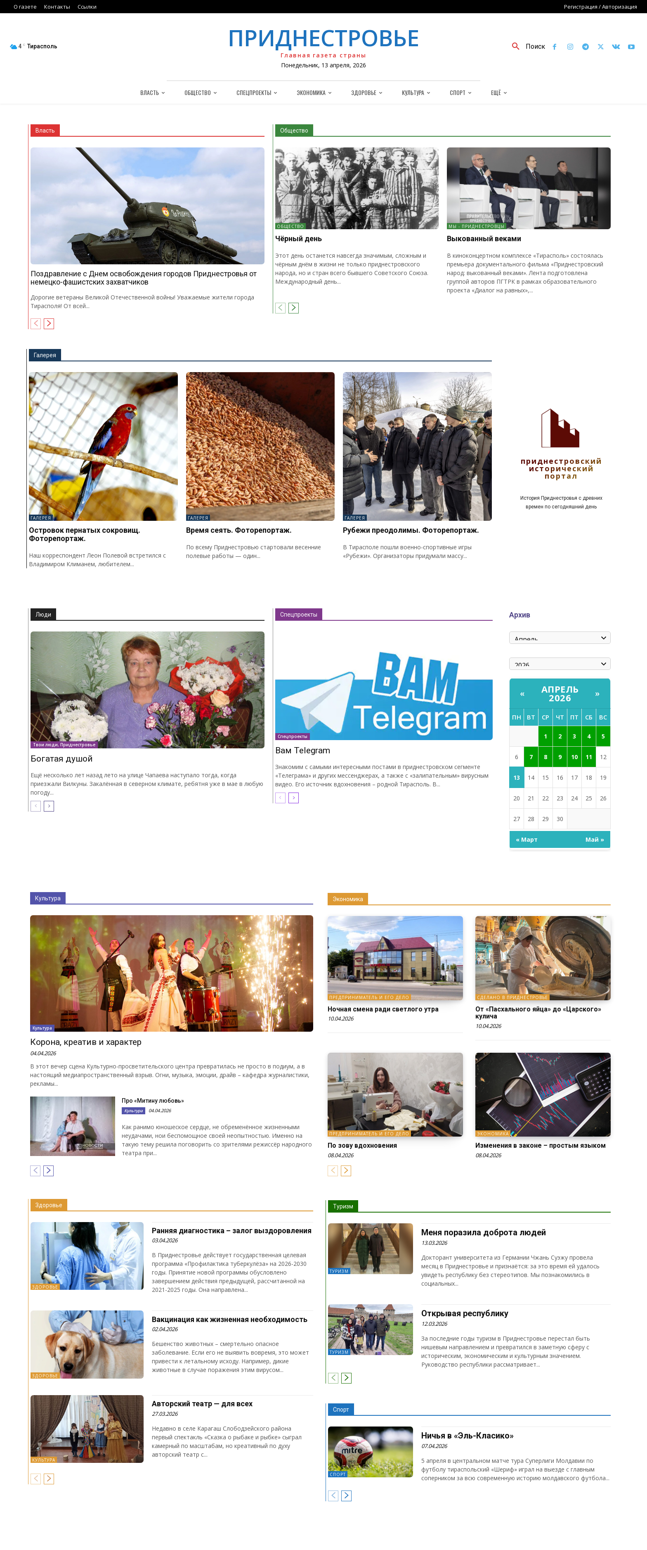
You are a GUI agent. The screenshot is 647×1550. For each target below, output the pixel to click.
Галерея (45, 355)
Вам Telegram (302, 750)
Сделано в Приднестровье (512, 997)
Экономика (348, 899)
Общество (294, 130)
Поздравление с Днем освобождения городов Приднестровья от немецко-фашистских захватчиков (144, 277)
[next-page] (49, 323)
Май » (595, 839)
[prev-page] (36, 323)
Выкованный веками (484, 238)
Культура (48, 898)
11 (589, 757)
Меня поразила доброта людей (483, 1232)
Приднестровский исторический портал (561, 469)
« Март (527, 839)
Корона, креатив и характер (86, 1042)
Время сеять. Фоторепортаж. (239, 530)
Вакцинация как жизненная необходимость (229, 1319)
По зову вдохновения (362, 1145)
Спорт (341, 1409)
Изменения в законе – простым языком (540, 1145)
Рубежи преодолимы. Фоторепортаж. (411, 530)
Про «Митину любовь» (153, 1100)
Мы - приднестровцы (477, 226)
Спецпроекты (298, 614)
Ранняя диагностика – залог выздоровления (232, 1230)
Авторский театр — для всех (202, 1403)
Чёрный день (298, 238)
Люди (43, 614)
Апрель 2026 (560, 693)
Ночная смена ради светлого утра (383, 1009)
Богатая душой (62, 759)
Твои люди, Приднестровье (64, 745)
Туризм (343, 1206)
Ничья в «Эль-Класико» (467, 1436)
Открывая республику (464, 1313)
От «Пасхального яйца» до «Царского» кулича (538, 1013)
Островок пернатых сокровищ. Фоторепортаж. (84, 534)
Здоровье (48, 1205)
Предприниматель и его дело (369, 997)
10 (574, 757)
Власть (45, 130)
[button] (525, 47)
